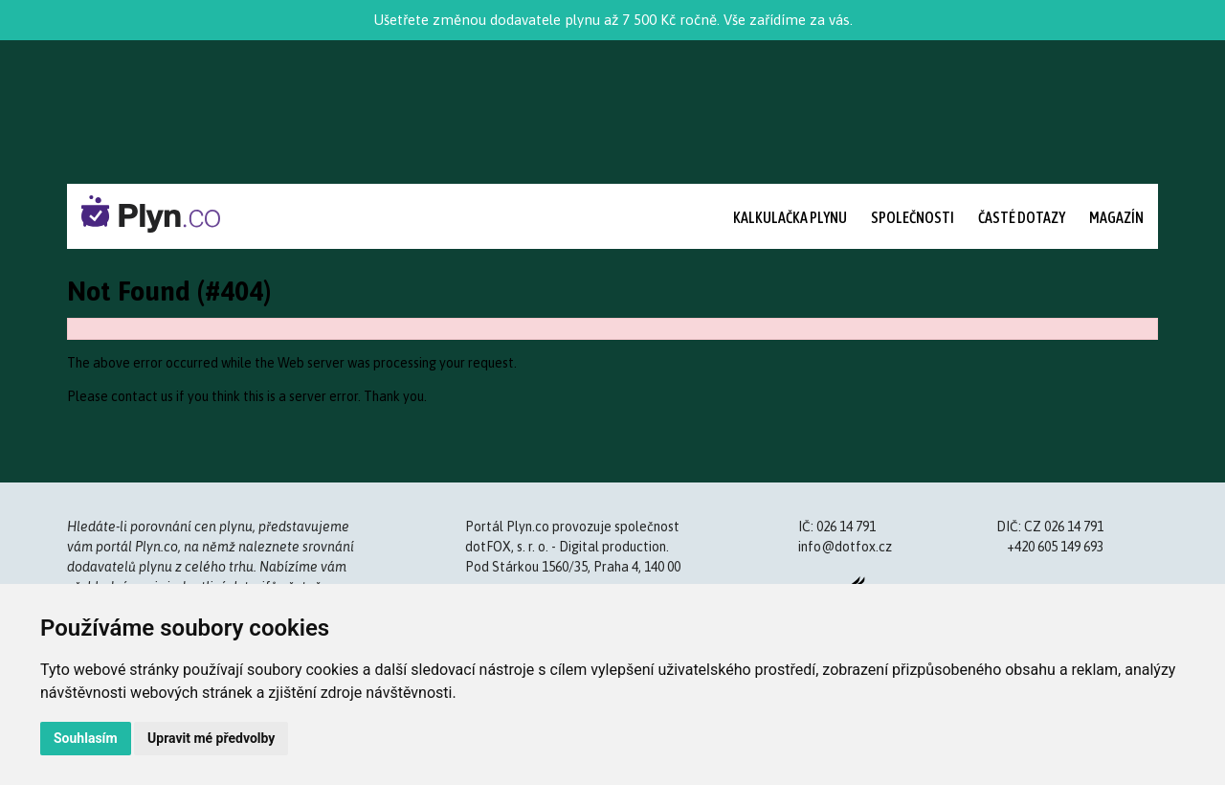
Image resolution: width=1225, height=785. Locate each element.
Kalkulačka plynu (790, 217)
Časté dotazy (1021, 217)
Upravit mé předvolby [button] (211, 738)
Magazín (1116, 217)
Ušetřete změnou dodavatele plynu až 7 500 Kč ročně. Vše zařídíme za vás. (613, 19)
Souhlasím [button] (86, 738)
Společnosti (912, 217)
